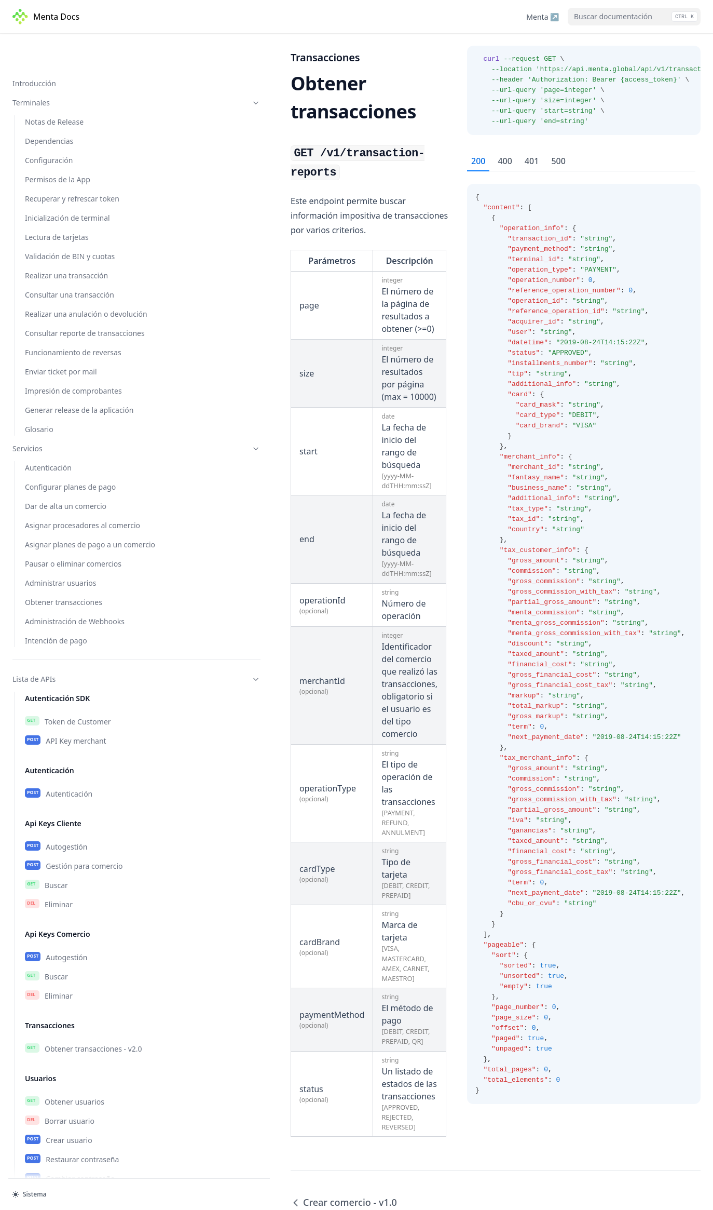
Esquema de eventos (72, 945)
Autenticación (58, 41)
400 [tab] (505, 161)
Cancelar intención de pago (81, 1070)
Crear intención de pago (76, 1051)
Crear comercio (61, 517)
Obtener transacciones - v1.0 (85, 1162)
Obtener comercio (65, 498)
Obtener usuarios (64, 349)
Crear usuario (58, 387)
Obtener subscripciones (75, 868)
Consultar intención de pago (83, 1089)
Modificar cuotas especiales (82, 575)
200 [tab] (478, 161)
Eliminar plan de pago (72, 796)
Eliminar (49, 151)
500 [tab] (558, 161)
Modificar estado (63, 536)
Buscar (46, 132)
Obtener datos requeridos (79, 647)
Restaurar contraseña (72, 406)
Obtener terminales (68, 998)
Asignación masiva (67, 815)
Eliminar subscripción (71, 907)
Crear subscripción (67, 887)
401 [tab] (532, 161)
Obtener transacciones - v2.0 (83, 296)
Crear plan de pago (68, 757)
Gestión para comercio (74, 113)
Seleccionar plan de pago (78, 777)
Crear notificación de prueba (84, 926)
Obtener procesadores (73, 628)
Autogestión (56, 94)
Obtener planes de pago (76, 719)
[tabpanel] (584, 637)
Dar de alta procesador (74, 666)
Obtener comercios (67, 479)
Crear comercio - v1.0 (71, 1142)
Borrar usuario (59, 368)
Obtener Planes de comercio (83, 738)
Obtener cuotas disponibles (82, 555)
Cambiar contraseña (70, 426)
